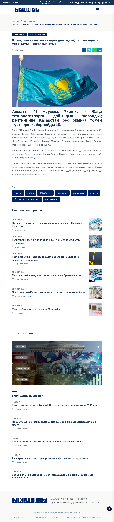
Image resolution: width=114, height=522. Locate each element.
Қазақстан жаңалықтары (26, 199)
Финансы (16, 438)
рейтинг (94, 193)
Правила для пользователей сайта (61, 512)
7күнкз (30, 193)
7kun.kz (18, 193)
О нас (15, 3)
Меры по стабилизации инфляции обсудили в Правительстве (46, 275)
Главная (16, 21)
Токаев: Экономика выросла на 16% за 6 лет (37, 309)
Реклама (6, 3)
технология (78, 193)
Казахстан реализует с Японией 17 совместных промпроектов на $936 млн (54, 405)
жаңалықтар (51, 199)
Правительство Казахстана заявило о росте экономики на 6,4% (48, 292)
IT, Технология (37, 35)
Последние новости (26, 395)
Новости (16, 402)
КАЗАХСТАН (45, 193)
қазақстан (62, 193)
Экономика (29, 21)
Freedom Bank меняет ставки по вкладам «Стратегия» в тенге (47, 441)
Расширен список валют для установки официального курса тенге (50, 458)
